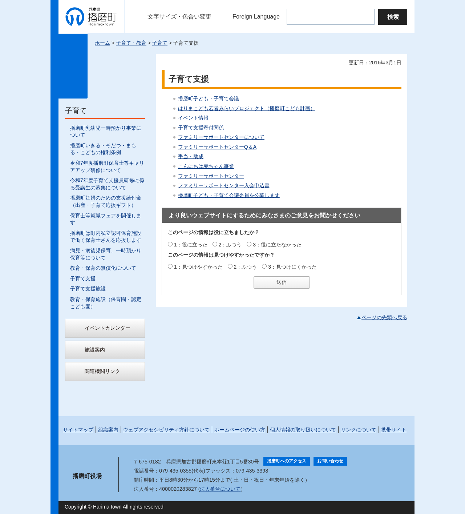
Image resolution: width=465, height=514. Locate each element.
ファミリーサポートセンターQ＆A (217, 147)
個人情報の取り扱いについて (303, 430)
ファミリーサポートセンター (211, 176)
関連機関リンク (102, 371)
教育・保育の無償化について (103, 268)
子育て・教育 (131, 43)
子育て (159, 43)
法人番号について (220, 489)
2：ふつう (230, 245)
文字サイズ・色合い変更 (179, 16)
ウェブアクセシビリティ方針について (166, 430)
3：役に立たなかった (277, 245)
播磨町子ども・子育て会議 (208, 98)
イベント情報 (193, 118)
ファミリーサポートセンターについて (221, 137)
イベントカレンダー (107, 328)
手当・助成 (190, 156)
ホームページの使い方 (239, 430)
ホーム (102, 43)
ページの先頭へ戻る (384, 317)
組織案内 (108, 430)
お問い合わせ (330, 460)
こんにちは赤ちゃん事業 (206, 166)
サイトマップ (78, 430)
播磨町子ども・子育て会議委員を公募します (229, 195)
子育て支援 (83, 278)
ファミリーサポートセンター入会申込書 (224, 185)
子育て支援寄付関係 (201, 127)
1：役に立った (190, 245)
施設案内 (95, 350)
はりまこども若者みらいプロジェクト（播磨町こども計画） (246, 108)
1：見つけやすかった (198, 267)
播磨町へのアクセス (286, 460)
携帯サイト (394, 430)
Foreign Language (256, 16)
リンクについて (358, 430)
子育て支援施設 (88, 289)
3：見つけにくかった (292, 267)
